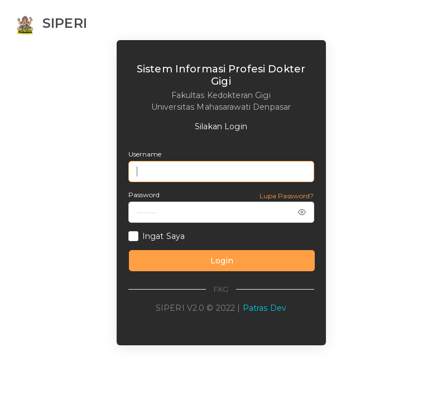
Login (221, 261)
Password (144, 194)
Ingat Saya (163, 236)
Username (145, 154)
